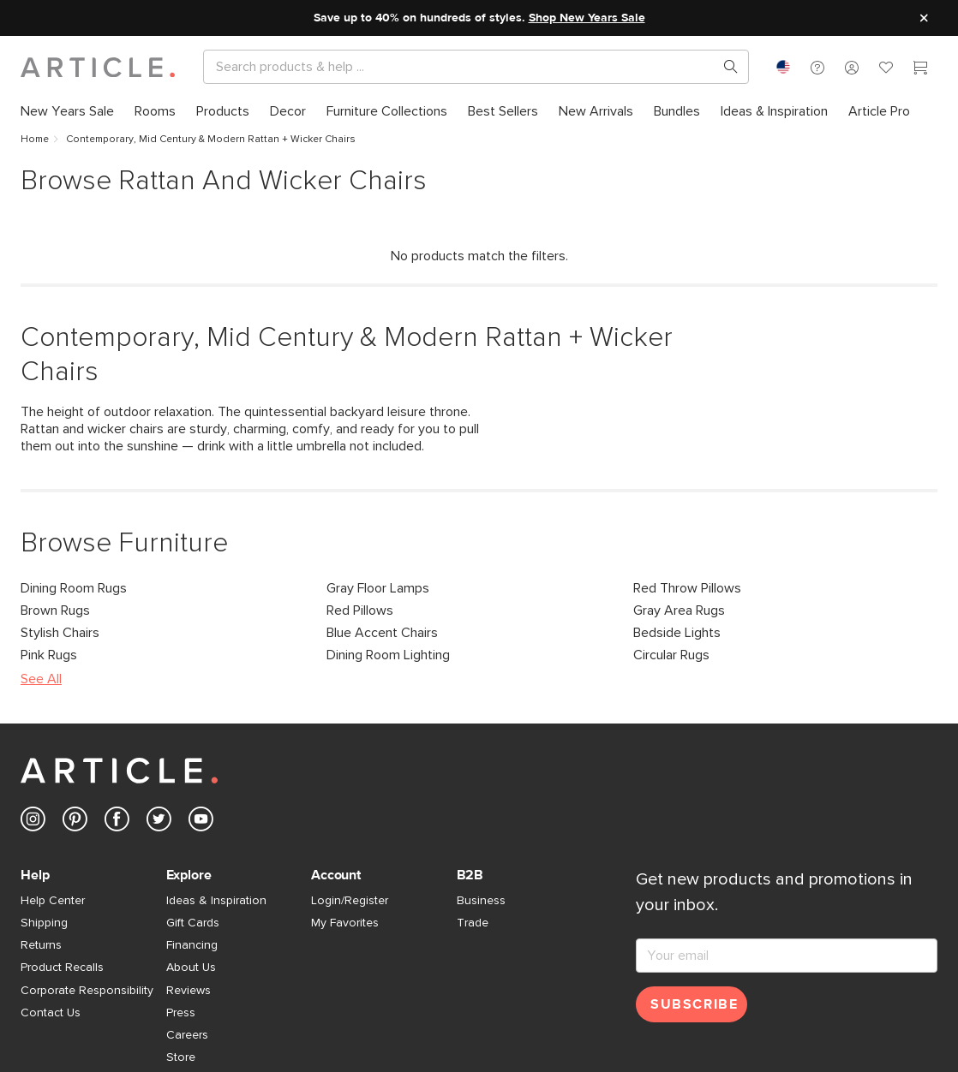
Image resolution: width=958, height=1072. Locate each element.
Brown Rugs (55, 610)
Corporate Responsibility (87, 991)
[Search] (462, 66)
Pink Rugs (49, 655)
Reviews (188, 991)
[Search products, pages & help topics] (724, 66)
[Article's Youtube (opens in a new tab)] (201, 822)
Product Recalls (62, 968)
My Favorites (345, 923)
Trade (472, 923)
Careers (187, 1035)
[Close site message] (924, 18)
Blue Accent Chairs (382, 633)
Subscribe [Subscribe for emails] (694, 1004)
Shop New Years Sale (587, 18)
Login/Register (349, 901)
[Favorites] (886, 69)
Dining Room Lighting (388, 655)
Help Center (53, 901)
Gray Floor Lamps (377, 588)
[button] (817, 67)
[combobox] (783, 67)
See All (41, 679)
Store (180, 1057)
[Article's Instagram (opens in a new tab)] (33, 822)
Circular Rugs (671, 655)
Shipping (44, 923)
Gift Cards (192, 923)
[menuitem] (72, 111)
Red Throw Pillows (687, 588)
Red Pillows (359, 610)
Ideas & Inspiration (216, 901)
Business (481, 901)
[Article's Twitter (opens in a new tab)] (159, 822)
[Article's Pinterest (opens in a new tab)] (75, 822)
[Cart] (920, 69)
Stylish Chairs (60, 633)
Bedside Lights (677, 633)
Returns (41, 945)
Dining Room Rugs (74, 588)
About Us (191, 968)
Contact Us (51, 1013)
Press (180, 1013)
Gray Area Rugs (679, 610)
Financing (192, 945)
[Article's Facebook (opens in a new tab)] (117, 822)
